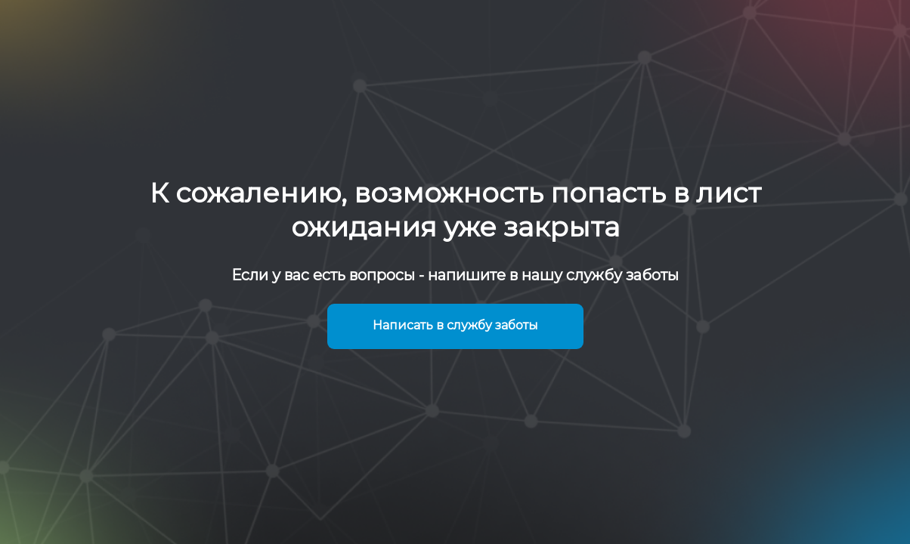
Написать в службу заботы (455, 325)
